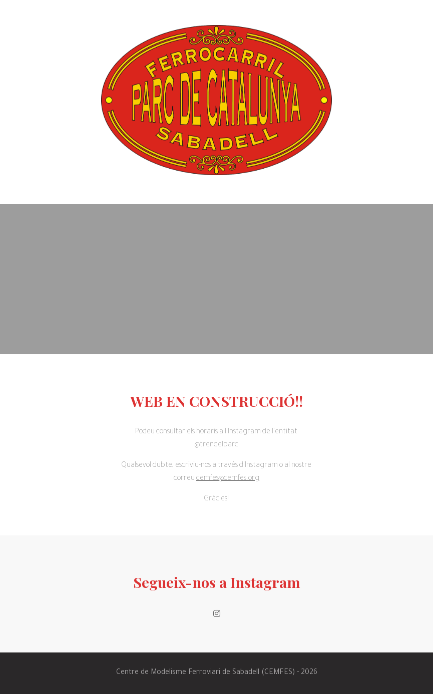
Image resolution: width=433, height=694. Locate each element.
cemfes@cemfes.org (227, 479)
